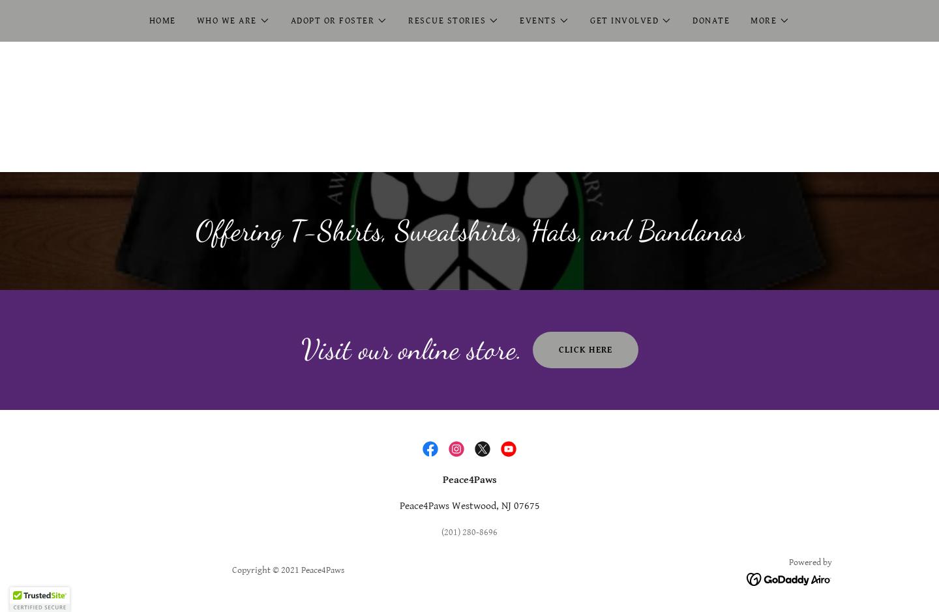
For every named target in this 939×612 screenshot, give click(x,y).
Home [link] (162, 21)
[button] (233, 21)
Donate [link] (711, 21)
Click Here (585, 350)
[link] (430, 449)
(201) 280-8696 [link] (469, 532)
